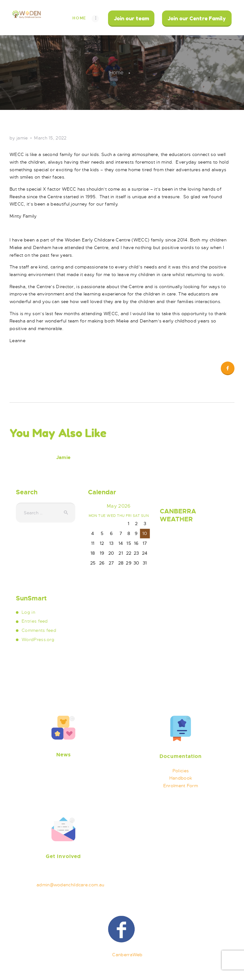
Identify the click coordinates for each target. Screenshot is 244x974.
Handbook (180, 778)
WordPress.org (38, 639)
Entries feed (35, 621)
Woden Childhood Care (56, 954)
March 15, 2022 (50, 138)
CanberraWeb (127, 954)
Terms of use (158, 954)
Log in (28, 612)
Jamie (63, 458)
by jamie (19, 138)
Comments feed (39, 630)
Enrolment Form (180, 785)
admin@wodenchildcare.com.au (70, 885)
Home (116, 73)
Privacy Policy (198, 954)
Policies (181, 771)
